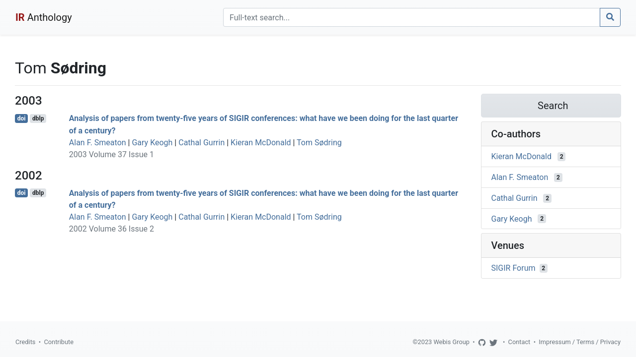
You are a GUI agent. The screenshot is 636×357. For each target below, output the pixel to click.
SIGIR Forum (513, 268)
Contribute (59, 342)
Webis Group (451, 342)
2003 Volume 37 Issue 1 (111, 154)
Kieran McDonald (261, 142)
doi (21, 118)
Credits (25, 342)
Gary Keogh (152, 142)
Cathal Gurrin (201, 142)
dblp (38, 118)
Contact (519, 342)
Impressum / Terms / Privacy (580, 342)
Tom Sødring (319, 142)
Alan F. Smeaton (97, 142)
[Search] (411, 17)
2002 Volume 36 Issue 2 (111, 229)
